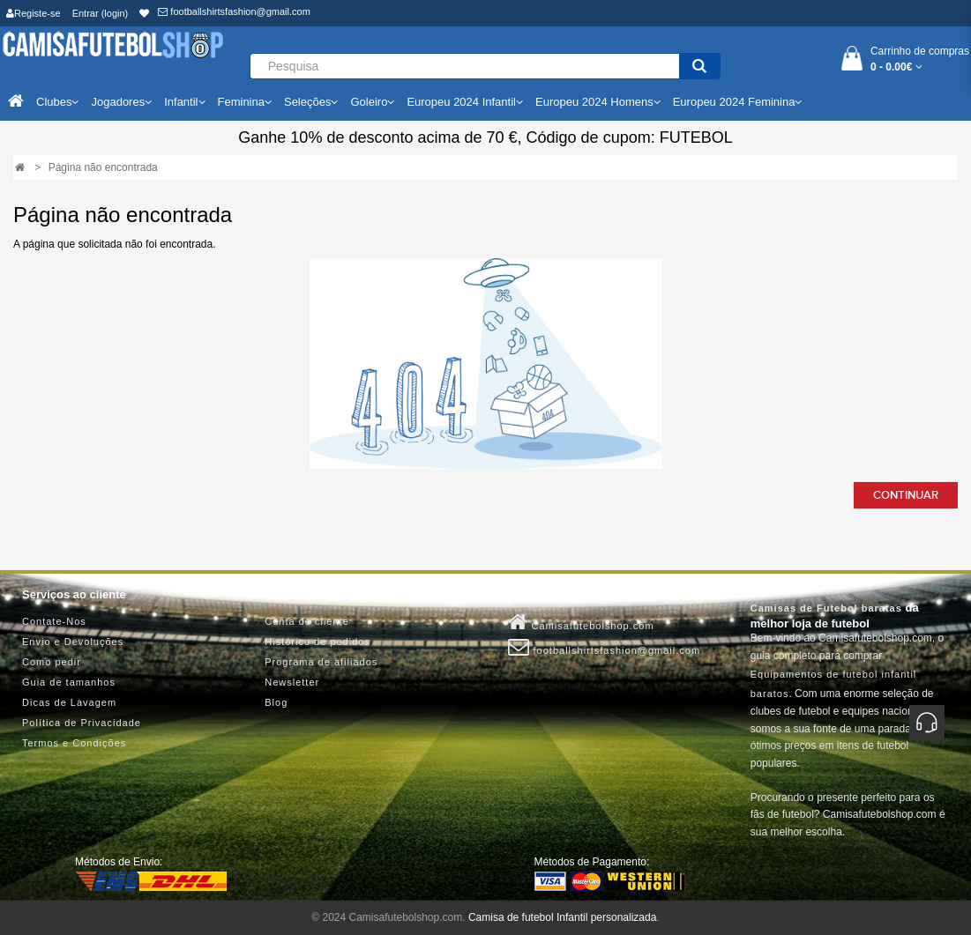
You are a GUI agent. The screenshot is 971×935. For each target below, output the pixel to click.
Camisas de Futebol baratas (826, 608)
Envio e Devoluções (72, 641)
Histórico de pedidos (317, 641)
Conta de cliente (307, 621)
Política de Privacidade (81, 722)
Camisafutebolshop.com (581, 622)
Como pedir (51, 662)
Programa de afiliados (321, 662)
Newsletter (292, 682)
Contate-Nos (54, 621)
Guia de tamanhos (69, 682)
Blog (276, 702)
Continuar (905, 495)
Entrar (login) (100, 13)
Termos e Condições (74, 743)
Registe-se (33, 13)
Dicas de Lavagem (69, 702)
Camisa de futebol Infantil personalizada (562, 917)
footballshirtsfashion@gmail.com (234, 11)
